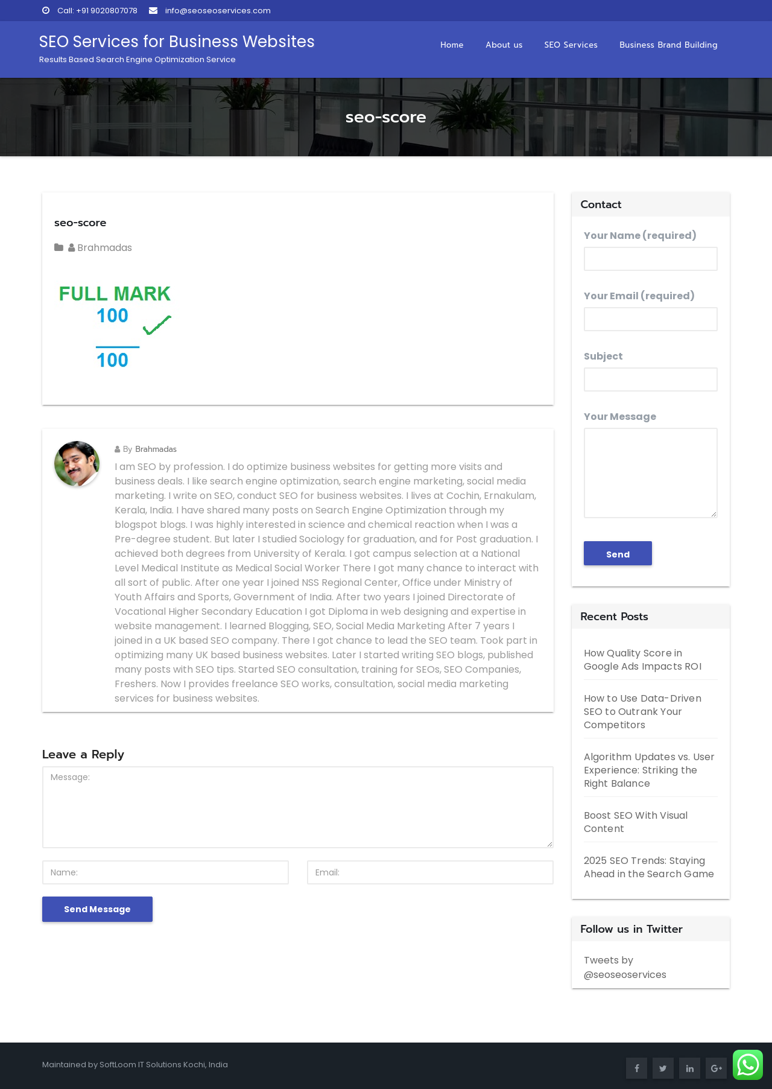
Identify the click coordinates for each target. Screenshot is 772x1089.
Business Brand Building (668, 45)
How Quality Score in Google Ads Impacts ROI (642, 659)
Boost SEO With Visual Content (636, 822)
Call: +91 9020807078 (90, 10)
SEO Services (571, 45)
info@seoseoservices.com (210, 10)
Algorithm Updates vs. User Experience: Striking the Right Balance (649, 770)
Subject (651, 370)
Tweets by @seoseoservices (625, 967)
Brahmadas (100, 248)
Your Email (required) (651, 310)
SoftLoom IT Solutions (141, 1064)
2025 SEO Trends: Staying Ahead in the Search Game (649, 867)
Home (452, 45)
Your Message (651, 464)
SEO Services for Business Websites (177, 48)
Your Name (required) (651, 250)
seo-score (80, 222)
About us (504, 45)
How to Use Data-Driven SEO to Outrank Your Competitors (642, 711)
